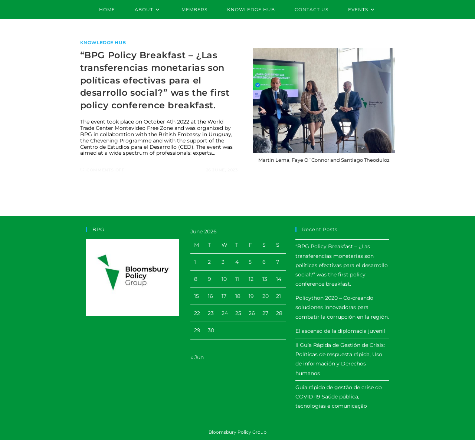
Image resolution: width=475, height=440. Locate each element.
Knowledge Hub (103, 42)
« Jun (197, 357)
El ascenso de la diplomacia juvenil (340, 331)
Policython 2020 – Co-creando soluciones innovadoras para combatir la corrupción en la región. (342, 307)
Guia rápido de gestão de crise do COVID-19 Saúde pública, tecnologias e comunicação (338, 396)
